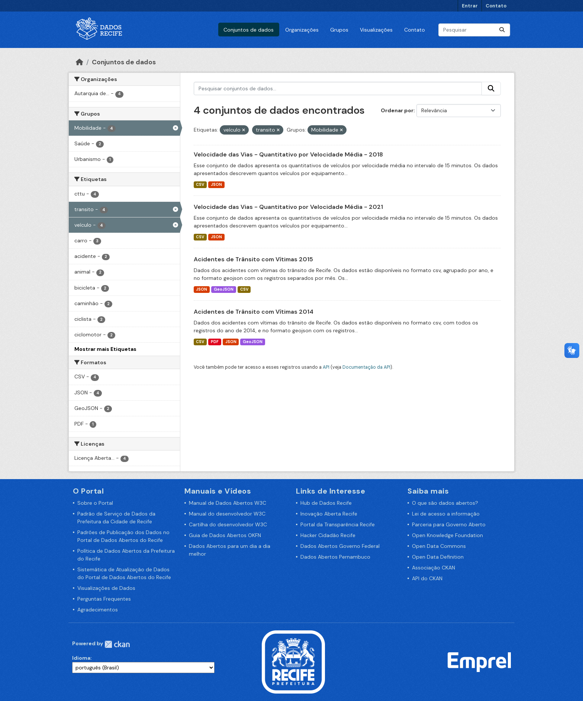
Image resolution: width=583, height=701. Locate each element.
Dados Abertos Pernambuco (335, 556)
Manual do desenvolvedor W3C (227, 513)
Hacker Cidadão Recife (327, 535)
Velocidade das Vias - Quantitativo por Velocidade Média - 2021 (288, 207)
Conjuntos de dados (248, 29)
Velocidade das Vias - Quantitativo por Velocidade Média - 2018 (288, 154)
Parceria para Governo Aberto (449, 524)
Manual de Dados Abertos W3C (227, 503)
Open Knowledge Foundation (447, 535)
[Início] (79, 62)
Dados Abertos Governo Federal (340, 546)
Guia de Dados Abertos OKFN (225, 535)
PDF (215, 341)
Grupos (339, 29)
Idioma (81, 658)
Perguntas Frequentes (104, 598)
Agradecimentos (97, 609)
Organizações (302, 29)
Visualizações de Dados (106, 588)
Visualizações (376, 29)
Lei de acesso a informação (446, 513)
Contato (496, 6)
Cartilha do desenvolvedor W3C (228, 524)
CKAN (117, 644)
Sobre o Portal (95, 503)
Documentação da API (366, 367)
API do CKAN (427, 578)
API (326, 367)
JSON (216, 184)
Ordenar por (397, 110)
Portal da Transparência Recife (337, 524)
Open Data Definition (438, 556)
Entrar (470, 6)
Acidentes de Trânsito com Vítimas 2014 (253, 312)
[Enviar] (502, 29)
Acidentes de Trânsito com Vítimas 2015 (253, 259)
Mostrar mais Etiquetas (105, 349)
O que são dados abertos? (445, 503)
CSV (200, 184)
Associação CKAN (433, 567)
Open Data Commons (439, 546)
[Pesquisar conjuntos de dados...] (474, 29)
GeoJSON (223, 289)
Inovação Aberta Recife (328, 513)
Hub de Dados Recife (326, 503)
